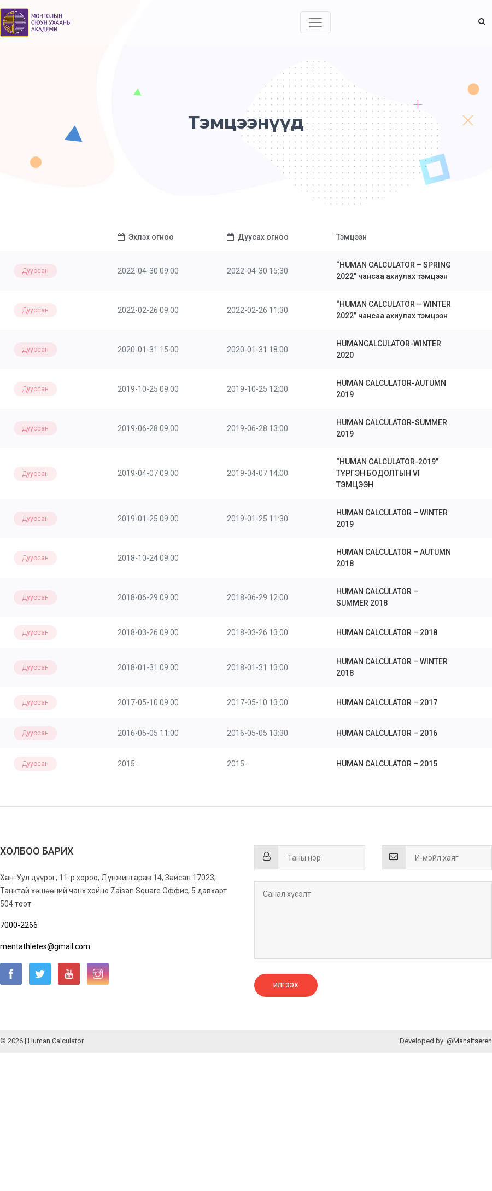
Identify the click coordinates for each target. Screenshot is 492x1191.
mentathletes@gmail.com (45, 946)
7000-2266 (19, 925)
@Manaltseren (469, 1041)
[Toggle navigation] (315, 22)
